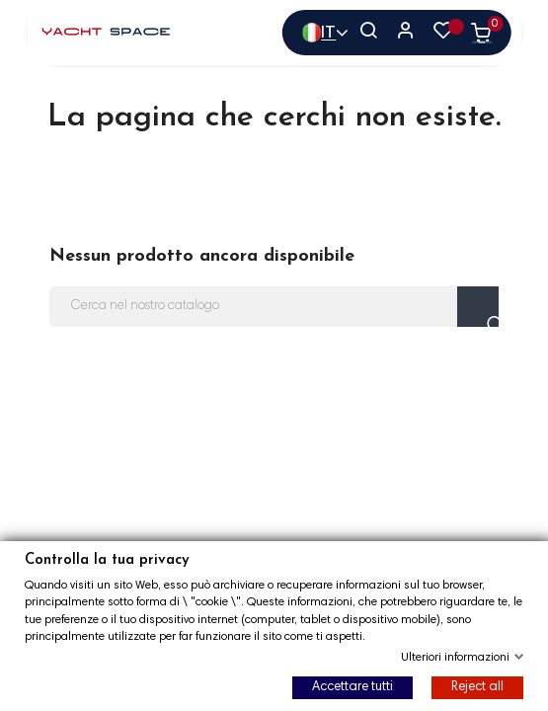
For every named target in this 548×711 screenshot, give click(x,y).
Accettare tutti (352, 687)
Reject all (477, 687)
